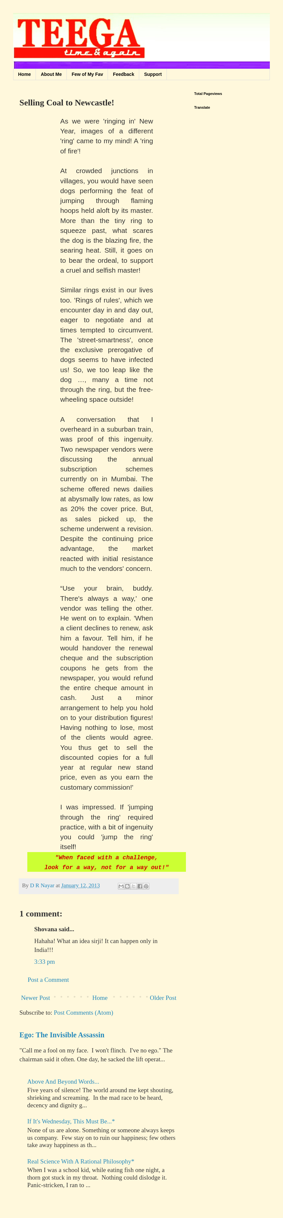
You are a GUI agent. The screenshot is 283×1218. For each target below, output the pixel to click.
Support (153, 74)
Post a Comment (48, 979)
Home (24, 74)
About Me (51, 74)
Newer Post (35, 997)
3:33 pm (44, 961)
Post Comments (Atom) (84, 1012)
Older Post (163, 997)
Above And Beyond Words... (63, 1081)
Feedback (123, 74)
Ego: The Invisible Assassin (61, 1035)
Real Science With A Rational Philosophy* (81, 1161)
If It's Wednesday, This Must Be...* (71, 1121)
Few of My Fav (87, 74)
